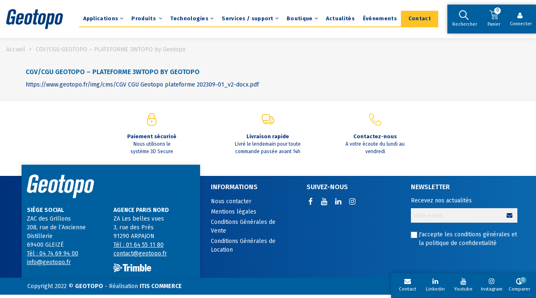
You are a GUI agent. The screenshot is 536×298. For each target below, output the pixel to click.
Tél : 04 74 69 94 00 (52, 253)
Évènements (380, 18)
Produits (144, 18)
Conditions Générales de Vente (243, 226)
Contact (419, 18)
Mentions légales (233, 211)
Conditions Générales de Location (243, 245)
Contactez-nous (375, 136)
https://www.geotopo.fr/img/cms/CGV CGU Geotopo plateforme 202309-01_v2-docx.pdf (142, 84)
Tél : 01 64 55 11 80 (138, 244)
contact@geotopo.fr (140, 253)
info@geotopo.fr (49, 262)
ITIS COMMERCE (161, 286)
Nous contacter (231, 201)
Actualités (340, 18)
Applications (100, 18)
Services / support (247, 18)
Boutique (299, 18)
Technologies (189, 18)
